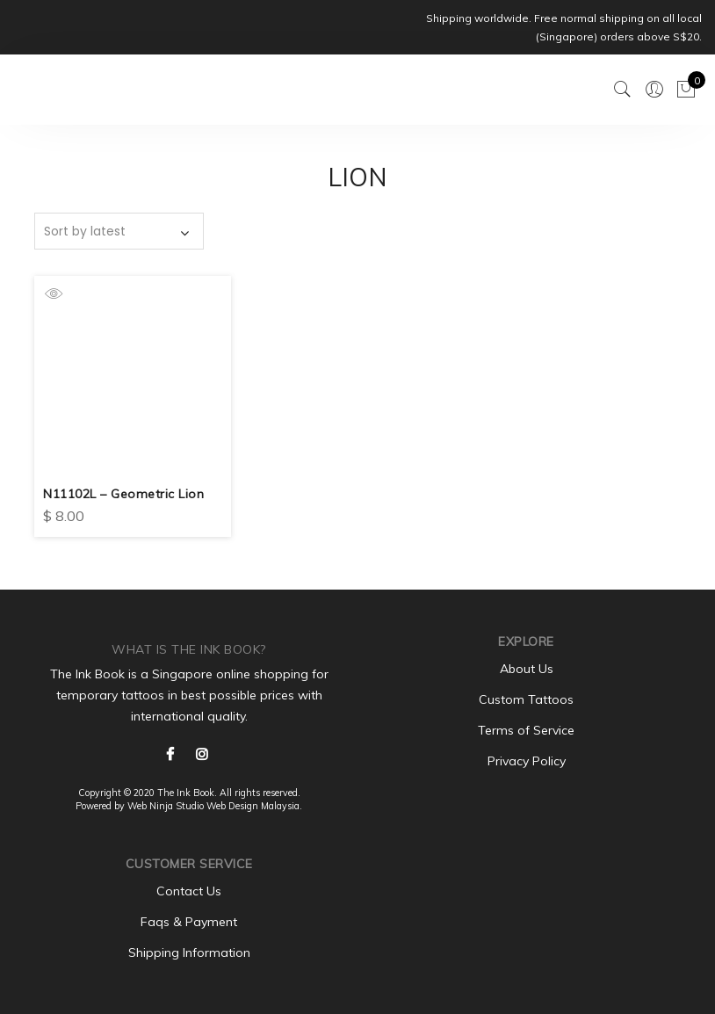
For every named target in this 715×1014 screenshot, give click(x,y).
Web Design (232, 806)
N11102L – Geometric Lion (123, 494)
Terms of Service (526, 730)
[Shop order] (119, 231)
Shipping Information (189, 952)
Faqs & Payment (189, 922)
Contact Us (188, 891)
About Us (526, 669)
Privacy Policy (527, 761)
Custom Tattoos (526, 699)
